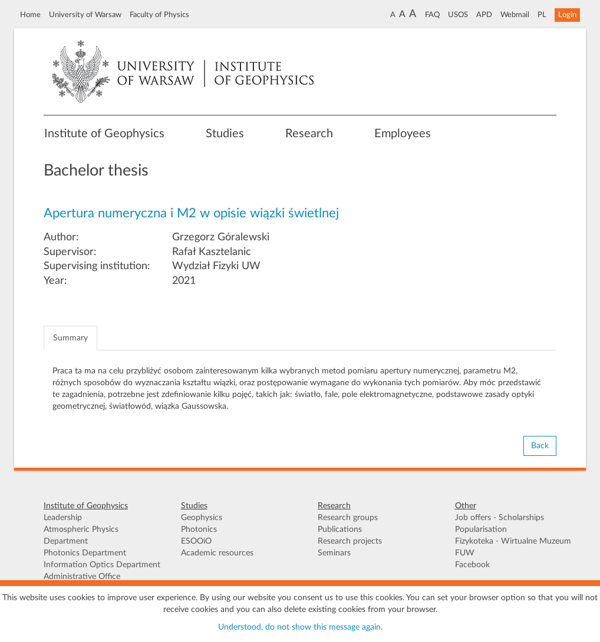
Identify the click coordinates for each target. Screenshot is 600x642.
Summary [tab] (70, 338)
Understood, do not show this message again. (300, 627)
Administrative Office (82, 576)
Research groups (348, 518)
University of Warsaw (85, 14)
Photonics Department (85, 553)
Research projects (350, 541)
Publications (340, 529)
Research (309, 134)
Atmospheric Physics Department (81, 535)
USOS (458, 14)
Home (30, 14)
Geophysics (201, 518)
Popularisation (481, 529)
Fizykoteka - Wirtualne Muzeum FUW (513, 547)
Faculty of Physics (159, 14)
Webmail (514, 14)
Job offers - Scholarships (499, 518)
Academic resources (217, 553)
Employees (402, 134)
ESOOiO (196, 541)
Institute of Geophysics (104, 134)
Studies (225, 134)
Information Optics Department (102, 565)
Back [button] (540, 446)
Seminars (334, 553)
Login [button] (567, 14)
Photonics (199, 529)
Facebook (472, 565)
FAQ (432, 14)
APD (484, 14)
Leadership (63, 518)
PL (542, 14)
